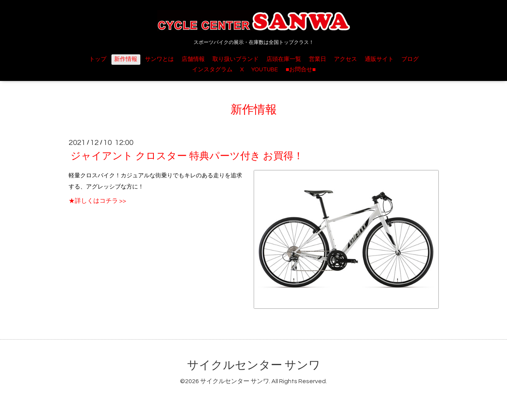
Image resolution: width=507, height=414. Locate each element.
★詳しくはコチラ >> (97, 201)
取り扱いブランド (235, 59)
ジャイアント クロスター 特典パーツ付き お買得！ (187, 156)
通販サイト (379, 59)
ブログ (410, 59)
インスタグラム (212, 69)
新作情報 (125, 59)
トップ (97, 59)
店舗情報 (193, 59)
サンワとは (159, 59)
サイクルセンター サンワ (253, 365)
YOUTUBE (264, 69)
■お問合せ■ (301, 69)
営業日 (317, 59)
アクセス (345, 59)
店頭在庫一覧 (283, 59)
